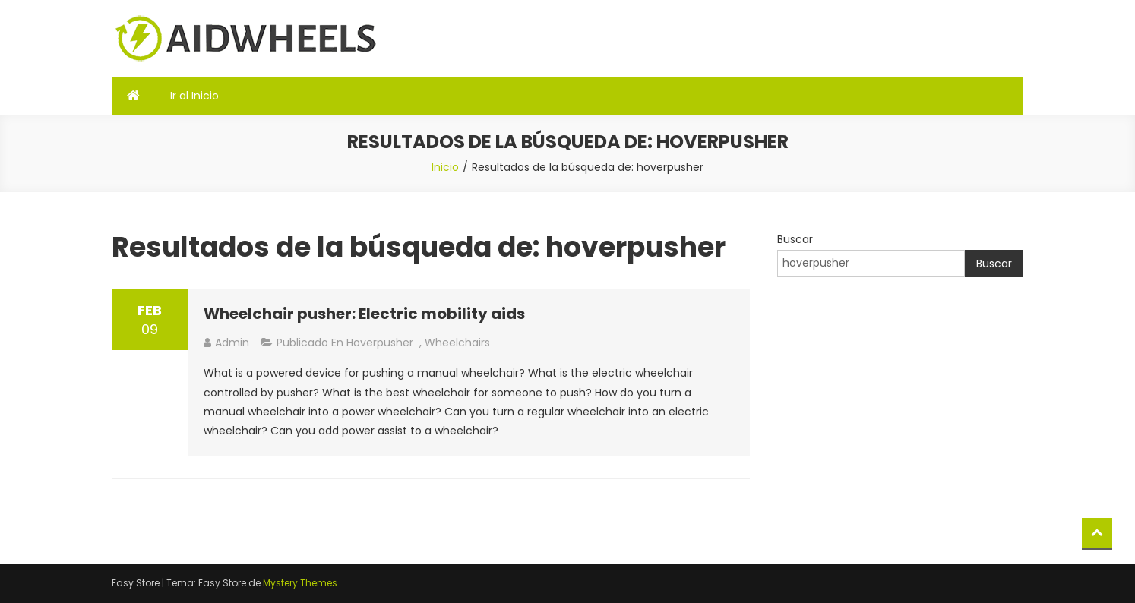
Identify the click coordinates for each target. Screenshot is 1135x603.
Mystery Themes (300, 582)
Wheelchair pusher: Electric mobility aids (364, 313)
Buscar (795, 239)
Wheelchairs (457, 342)
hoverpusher (379, 342)
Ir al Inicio (194, 95)
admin (232, 342)
